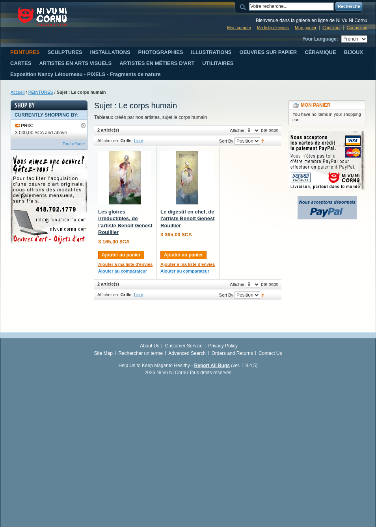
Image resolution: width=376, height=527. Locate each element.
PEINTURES (40, 92)
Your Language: (320, 39)
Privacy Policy (223, 346)
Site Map (103, 353)
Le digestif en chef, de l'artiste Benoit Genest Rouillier (187, 218)
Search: (244, 6)
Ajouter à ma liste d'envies (125, 264)
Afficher (237, 130)
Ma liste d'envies (273, 27)
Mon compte (239, 27)
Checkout (331, 27)
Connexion (356, 27)
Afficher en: (108, 140)
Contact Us (270, 353)
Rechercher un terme (140, 353)
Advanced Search (187, 353)
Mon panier (305, 27)
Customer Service (184, 346)
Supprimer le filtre (83, 125)
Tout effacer (74, 143)
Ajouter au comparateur (122, 271)
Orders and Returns (232, 353)
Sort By (226, 141)
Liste (138, 140)
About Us (149, 346)
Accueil (17, 92)
